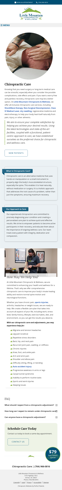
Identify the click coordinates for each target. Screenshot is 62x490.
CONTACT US (18, 441)
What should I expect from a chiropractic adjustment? (29, 405)
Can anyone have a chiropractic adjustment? (25, 417)
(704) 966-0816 (43, 2)
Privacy (29, 482)
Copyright (16, 482)
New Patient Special (53, 454)
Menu (5, 25)
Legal (23, 482)
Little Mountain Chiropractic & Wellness (32, 102)
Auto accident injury (22, 366)
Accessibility (37, 482)
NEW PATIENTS (16, 153)
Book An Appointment (24, 2)
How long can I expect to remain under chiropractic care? (31, 411)
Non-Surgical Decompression (37, 108)
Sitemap (46, 482)
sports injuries (41, 302)
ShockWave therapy (14, 108)
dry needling (26, 111)
